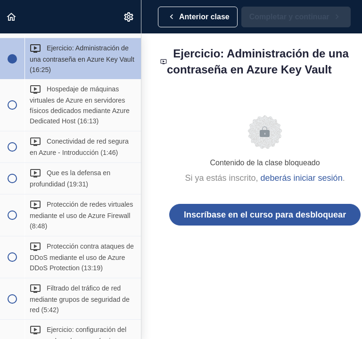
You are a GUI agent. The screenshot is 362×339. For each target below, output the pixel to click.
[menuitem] (129, 16)
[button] (12, 16)
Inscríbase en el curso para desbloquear (265, 214)
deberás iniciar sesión (302, 178)
